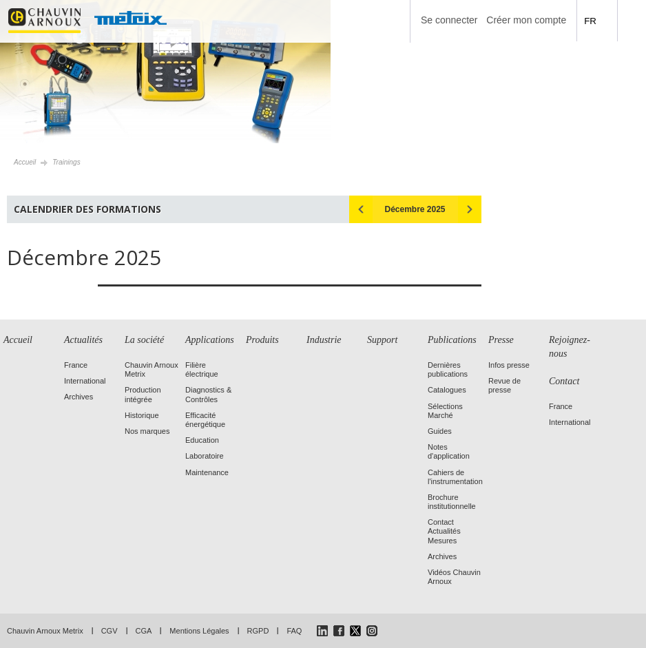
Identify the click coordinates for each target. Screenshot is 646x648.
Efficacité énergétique (205, 419)
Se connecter (449, 19)
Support (382, 340)
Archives (78, 397)
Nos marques (147, 431)
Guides (440, 431)
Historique (142, 415)
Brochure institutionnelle (452, 501)
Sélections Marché (445, 410)
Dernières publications (448, 369)
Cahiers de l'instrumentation (455, 476)
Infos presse (509, 365)
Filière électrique (201, 369)
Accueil (25, 162)
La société (144, 340)
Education (202, 440)
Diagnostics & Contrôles (208, 394)
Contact (564, 381)
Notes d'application (449, 451)
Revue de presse (504, 385)
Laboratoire (204, 456)
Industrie (324, 340)
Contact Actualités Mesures (444, 531)
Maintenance (207, 472)
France (75, 365)
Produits (262, 340)
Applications (209, 340)
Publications (452, 340)
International (85, 381)
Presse (501, 340)
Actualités (83, 340)
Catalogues (447, 390)
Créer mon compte (526, 19)
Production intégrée (143, 394)
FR (590, 21)
